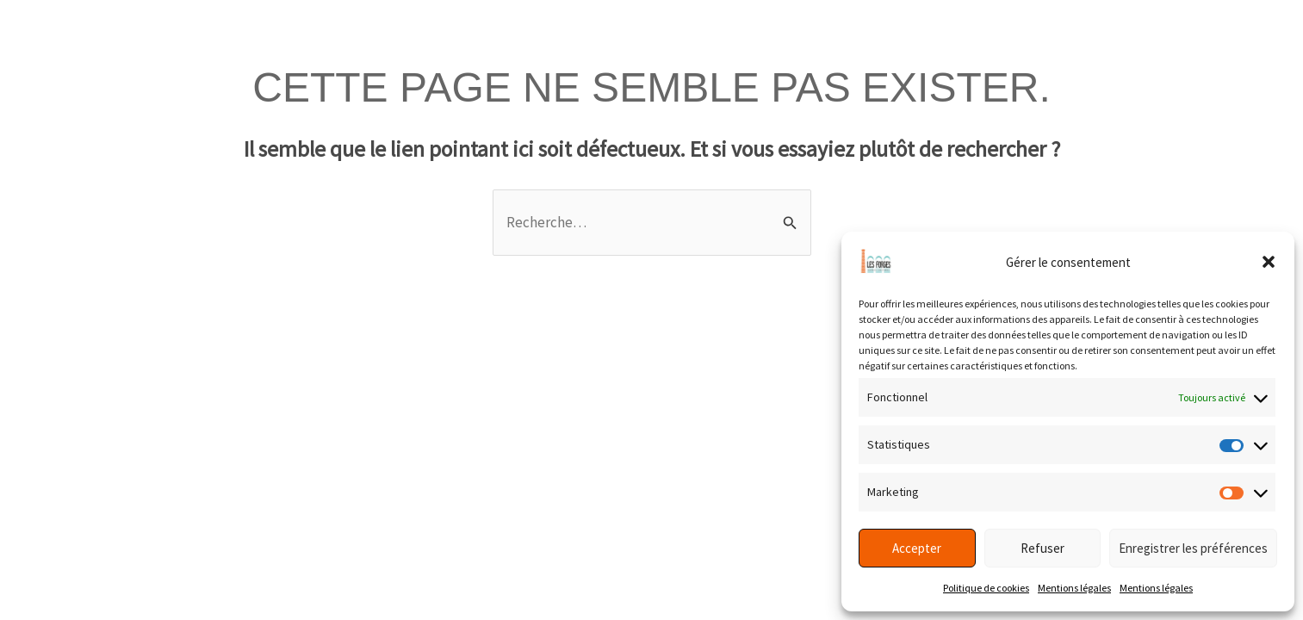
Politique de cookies (986, 587)
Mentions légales (1074, 587)
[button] (1268, 261)
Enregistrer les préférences (1193, 548)
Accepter (916, 548)
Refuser (1042, 548)
